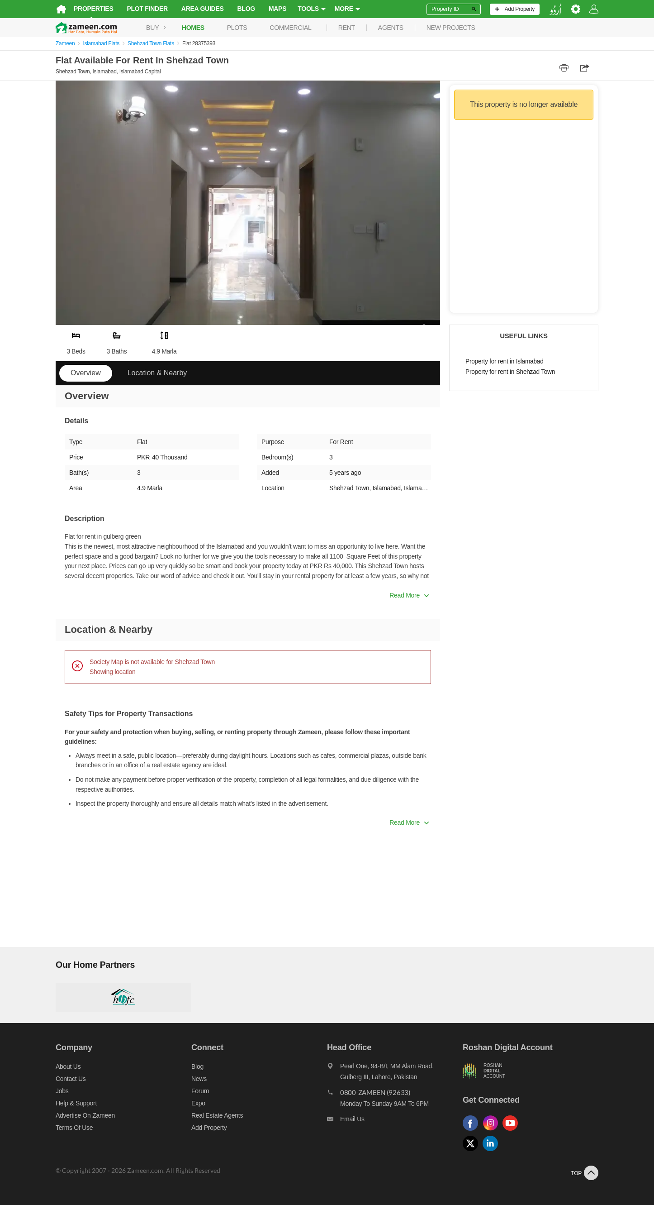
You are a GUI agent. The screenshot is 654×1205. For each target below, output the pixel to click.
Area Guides (202, 8)
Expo (198, 1103)
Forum (200, 1091)
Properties (94, 8)
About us (68, 1066)
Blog (246, 8)
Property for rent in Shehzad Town (510, 371)
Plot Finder (147, 8)
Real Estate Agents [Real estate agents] (217, 1115)
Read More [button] (409, 595)
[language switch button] (555, 9)
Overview (86, 373)
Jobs (62, 1091)
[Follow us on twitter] (473, 1151)
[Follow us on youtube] (512, 1131)
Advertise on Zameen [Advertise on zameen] (85, 1115)
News (199, 1078)
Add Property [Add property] (209, 1127)
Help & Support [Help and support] (76, 1103)
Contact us (71, 1078)
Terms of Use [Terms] (74, 1127)
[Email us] (395, 1121)
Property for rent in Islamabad (504, 361)
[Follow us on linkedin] (492, 1151)
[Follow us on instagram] (492, 1131)
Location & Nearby (157, 373)
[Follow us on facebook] (473, 1131)
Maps (277, 8)
